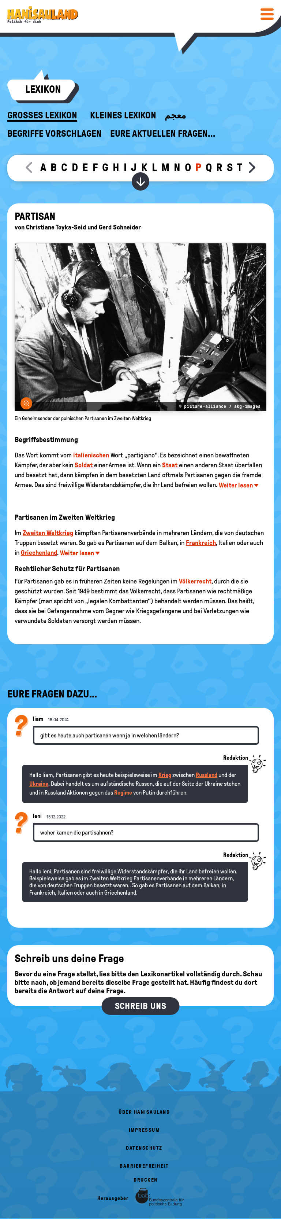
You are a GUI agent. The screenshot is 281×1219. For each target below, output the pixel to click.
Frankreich (201, 542)
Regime (123, 792)
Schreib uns (140, 1006)
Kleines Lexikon (123, 115)
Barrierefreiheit (144, 1166)
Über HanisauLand (144, 1112)
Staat (169, 465)
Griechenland (39, 552)
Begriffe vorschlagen (54, 134)
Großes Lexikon (42, 115)
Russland (206, 775)
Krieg (164, 775)
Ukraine (38, 784)
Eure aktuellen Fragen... (163, 134)
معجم (175, 115)
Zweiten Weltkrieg (48, 533)
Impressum (144, 1130)
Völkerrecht (195, 581)
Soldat (84, 465)
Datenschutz (144, 1148)
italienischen (91, 455)
